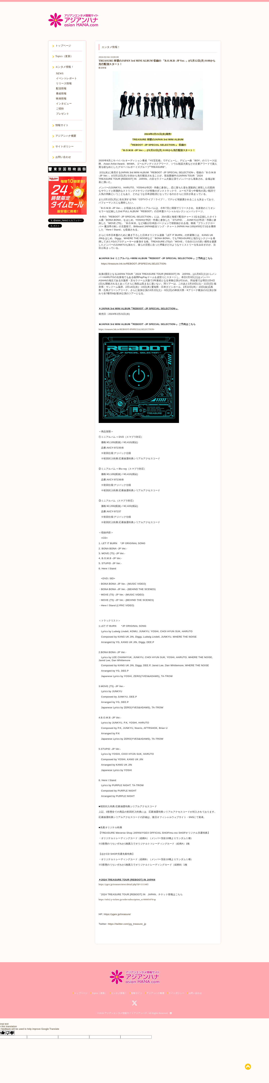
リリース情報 (64, 83)
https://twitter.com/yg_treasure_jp (127, 924)
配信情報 (102, 68)
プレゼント (62, 113)
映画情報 (61, 98)
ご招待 (60, 108)
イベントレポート (66, 78)
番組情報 (61, 93)
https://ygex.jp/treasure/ (117, 914)
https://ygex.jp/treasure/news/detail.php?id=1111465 (124, 884)
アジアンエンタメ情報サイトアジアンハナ (125, 1013)
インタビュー (64, 103)
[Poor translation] (10, 1032)
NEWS (60, 73)
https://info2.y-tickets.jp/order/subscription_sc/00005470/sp (127, 899)
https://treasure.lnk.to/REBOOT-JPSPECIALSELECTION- (127, 329)
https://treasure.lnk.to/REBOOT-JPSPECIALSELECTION (133, 263)
